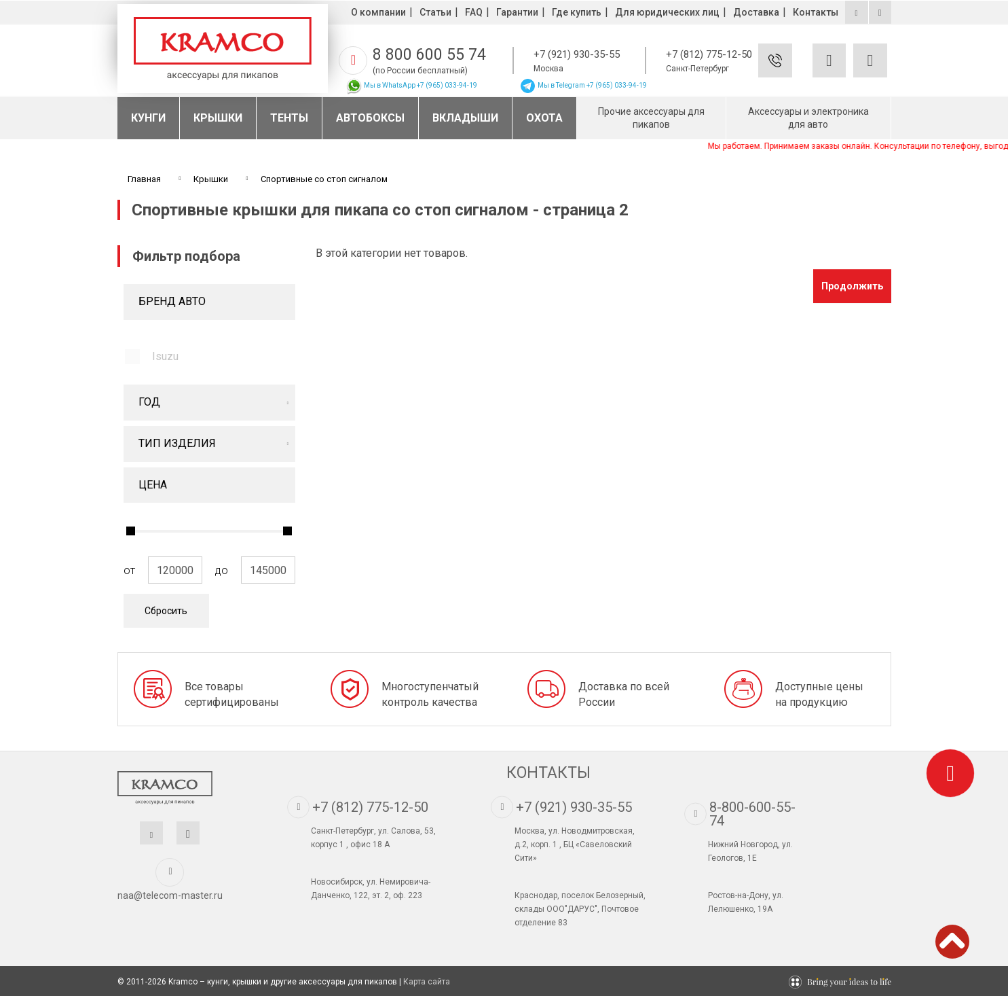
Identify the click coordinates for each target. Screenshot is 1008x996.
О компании (378, 12)
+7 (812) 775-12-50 (709, 54)
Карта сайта (426, 981)
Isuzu (165, 356)
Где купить (576, 12)
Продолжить (852, 286)
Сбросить (166, 610)
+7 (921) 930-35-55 (577, 54)
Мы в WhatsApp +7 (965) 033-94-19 (411, 85)
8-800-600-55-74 (752, 814)
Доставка (756, 12)
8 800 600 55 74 (429, 55)
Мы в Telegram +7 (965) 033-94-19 (583, 85)
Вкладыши (465, 117)
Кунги (148, 117)
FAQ (474, 12)
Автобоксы (370, 117)
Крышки (217, 117)
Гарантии (517, 12)
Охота (544, 117)
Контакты (815, 12)
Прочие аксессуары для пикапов (651, 118)
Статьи (435, 12)
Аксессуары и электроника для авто (808, 118)
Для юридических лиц (667, 12)
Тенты (289, 117)
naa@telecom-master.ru (170, 895)
